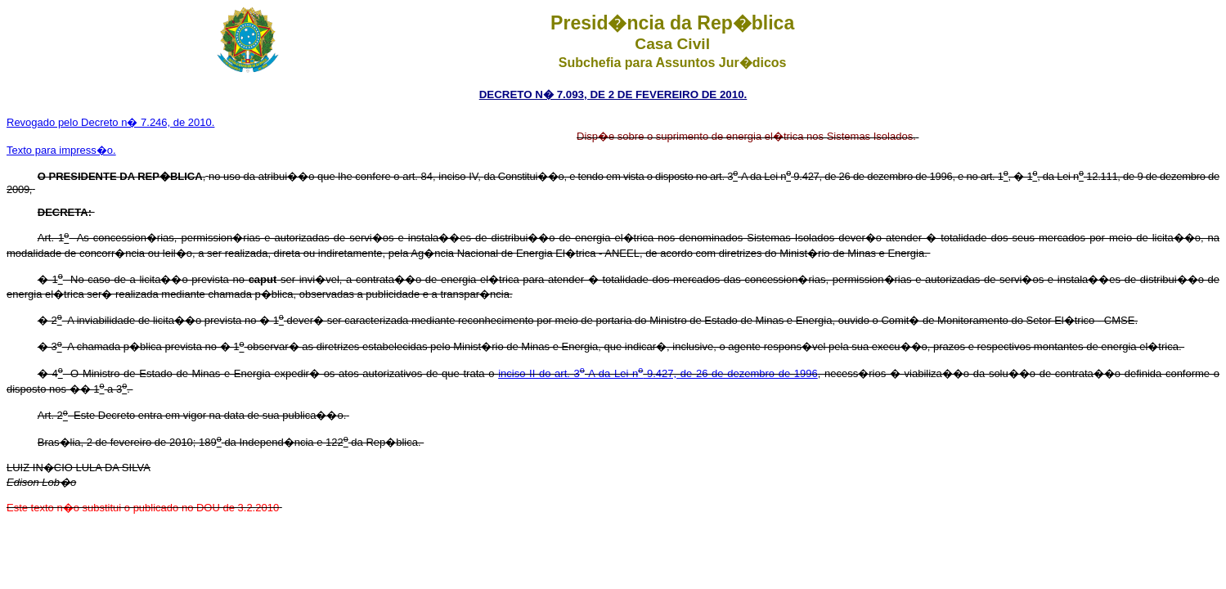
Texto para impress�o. (61, 150)
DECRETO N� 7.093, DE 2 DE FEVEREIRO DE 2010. (613, 94)
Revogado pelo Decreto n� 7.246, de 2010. (110, 122)
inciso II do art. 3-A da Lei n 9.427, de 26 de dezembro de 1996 (658, 373)
